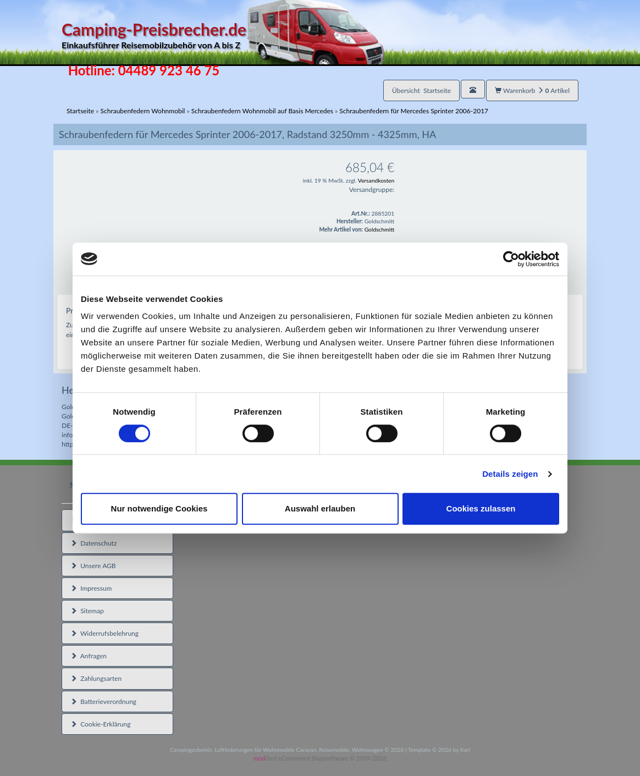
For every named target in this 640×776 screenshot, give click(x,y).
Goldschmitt (380, 229)
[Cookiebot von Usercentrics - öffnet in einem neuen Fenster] (511, 259)
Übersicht (421, 90)
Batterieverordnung (103, 701)
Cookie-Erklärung (100, 724)
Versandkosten (376, 180)
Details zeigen (510, 473)
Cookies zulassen (481, 508)
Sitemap (87, 611)
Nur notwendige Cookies (159, 508)
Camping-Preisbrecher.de (223, 35)
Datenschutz (93, 543)
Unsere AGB (93, 566)
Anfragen (88, 656)
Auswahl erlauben (320, 508)
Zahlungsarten (96, 678)
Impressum (91, 588)
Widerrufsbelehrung (104, 633)
